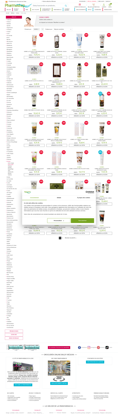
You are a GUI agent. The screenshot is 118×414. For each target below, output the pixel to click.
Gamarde (9, 128)
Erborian (9, 112)
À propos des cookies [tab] (83, 197)
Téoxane (9, 306)
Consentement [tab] (34, 197)
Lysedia (9, 196)
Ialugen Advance (11, 138)
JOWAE (9, 157)
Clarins (8, 71)
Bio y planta (35, 9)
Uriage (9, 315)
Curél (8, 77)
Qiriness (9, 268)
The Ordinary (10, 308)
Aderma (9, 19)
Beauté (14, 17)
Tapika (8, 249)
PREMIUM (9, 265)
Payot (8, 253)
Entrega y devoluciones (35, 397)
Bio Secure (10, 41)
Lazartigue (9, 186)
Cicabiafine (10, 69)
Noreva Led (10, 218)
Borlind (9, 23)
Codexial (9, 75)
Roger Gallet (10, 280)
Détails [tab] (59, 197)
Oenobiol (88, 412)
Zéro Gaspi (101, 1)
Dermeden (9, 88)
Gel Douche (10, 172)
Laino (8, 183)
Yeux (9, 170)
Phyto (8, 261)
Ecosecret (9, 104)
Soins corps (10, 164)
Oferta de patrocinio (13, 399)
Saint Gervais (10, 286)
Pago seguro (33, 396)
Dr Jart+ (9, 100)
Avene (8, 31)
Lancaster (9, 185)
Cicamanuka (10, 327)
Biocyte (72, 412)
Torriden (9, 311)
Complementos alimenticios (46, 9)
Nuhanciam (10, 230)
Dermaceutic (10, 84)
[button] (104, 6)
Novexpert (9, 226)
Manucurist (10, 200)
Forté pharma (95, 412)
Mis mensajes (11, 396)
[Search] (48, 5)
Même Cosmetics (11, 208)
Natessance (10, 210)
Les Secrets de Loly (12, 188)
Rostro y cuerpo (16, 9)
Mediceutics (10, 204)
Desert (8, 94)
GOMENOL (10, 132)
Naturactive (108, 412)
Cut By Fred (10, 78)
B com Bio (9, 35)
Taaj (8, 302)
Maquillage (10, 169)
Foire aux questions (34, 400)
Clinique (9, 73)
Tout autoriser (82, 220)
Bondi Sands (10, 57)
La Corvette (10, 179)
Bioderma (9, 45)
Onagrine (9, 233)
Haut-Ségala (10, 134)
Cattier (9, 61)
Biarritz (8, 39)
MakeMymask (10, 198)
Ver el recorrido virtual (59, 383)
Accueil (7, 13)
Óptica (89, 9)
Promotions (9, 267)
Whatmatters (10, 323)
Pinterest (101, 347)
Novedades (82, 1)
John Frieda (10, 153)
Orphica (9, 237)
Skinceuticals (10, 292)
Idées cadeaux (11, 140)
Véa (8, 317)
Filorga (9, 118)
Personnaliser (59, 220)
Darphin (9, 80)
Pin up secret (10, 325)
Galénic (9, 126)
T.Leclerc (9, 300)
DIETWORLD (10, 96)
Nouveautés (10, 222)
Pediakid (64, 412)
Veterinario (97, 9)
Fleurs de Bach (11, 120)
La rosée (9, 181)
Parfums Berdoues (11, 247)
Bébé (27, 9)
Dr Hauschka (10, 98)
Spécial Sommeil (91, 1)
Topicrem (9, 310)
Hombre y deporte (67, 9)
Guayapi (9, 251)
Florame (9, 122)
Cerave (9, 65)
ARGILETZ (9, 235)
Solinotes (9, 296)
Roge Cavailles (11, 278)
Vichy (8, 319)
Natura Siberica (11, 212)
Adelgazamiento (81, 9)
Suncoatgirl (10, 259)
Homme (9, 167)
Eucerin (9, 116)
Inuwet (8, 146)
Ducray (9, 102)
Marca (36, 29)
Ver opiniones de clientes (95, 362)
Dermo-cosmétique (12, 92)
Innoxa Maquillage (12, 142)
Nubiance (9, 228)
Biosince (9, 53)
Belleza (9, 9)
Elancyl (8, 106)
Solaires (10, 175)
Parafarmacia (57, 9)
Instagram (91, 347)
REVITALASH (10, 272)
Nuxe (8, 231)
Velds (8, 241)
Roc (8, 274)
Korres (17, 13)
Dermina (9, 90)
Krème (8, 177)
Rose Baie (9, 282)
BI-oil (8, 37)
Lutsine (8, 194)
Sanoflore (9, 288)
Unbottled (9, 313)
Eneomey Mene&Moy (12, 110)
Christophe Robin (11, 67)
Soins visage (11, 163)
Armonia (9, 29)
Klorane (9, 159)
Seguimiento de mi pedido (14, 397)
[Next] (70, 238)
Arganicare (10, 27)
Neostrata (9, 214)
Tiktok (109, 347)
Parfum (9, 173)
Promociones (108, 9)
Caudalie (9, 63)
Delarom (9, 82)
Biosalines (9, 51)
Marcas (108, 1)
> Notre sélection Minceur (49, 1)
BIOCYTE (9, 43)
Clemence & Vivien (11, 245)
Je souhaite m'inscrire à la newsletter (59, 347)
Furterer (9, 124)
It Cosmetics (10, 151)
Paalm (8, 243)
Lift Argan (9, 192)
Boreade (9, 59)
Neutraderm (10, 216)
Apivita (8, 25)
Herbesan (102, 412)
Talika (8, 304)
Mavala (9, 202)
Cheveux (10, 166)
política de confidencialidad (79, 399)
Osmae (8, 239)
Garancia (9, 130)
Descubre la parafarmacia (23, 385)
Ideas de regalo (14, 338)
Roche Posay (10, 276)
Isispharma (9, 149)
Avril (8, 33)
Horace (9, 136)
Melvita (9, 206)
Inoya (8, 144)
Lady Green (10, 255)
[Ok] (66, 5)
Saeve (8, 284)
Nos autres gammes (12, 220)
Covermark (9, 47)
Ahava (9, 21)
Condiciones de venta (78, 396)
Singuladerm (10, 290)
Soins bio (9, 294)
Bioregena (9, 49)
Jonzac (8, 155)
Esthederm (9, 114)
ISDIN (8, 147)
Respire (9, 270)
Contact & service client (35, 399)
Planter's (9, 263)
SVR (8, 298)
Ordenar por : (49, 29)
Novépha (9, 224)
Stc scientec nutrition (80, 412)
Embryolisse (10, 108)
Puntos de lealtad (12, 400)
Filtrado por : (28, 29)
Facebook (82, 347)
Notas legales (76, 397)
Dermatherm (10, 86)
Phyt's (8, 257)
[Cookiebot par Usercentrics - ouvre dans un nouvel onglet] (87, 192)
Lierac (8, 190)
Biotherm (9, 55)
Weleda (9, 321)
